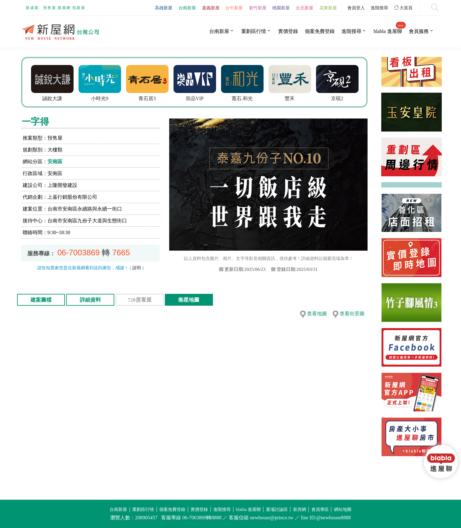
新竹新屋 (257, 7)
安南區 (54, 161)
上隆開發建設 (62, 185)
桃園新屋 (281, 7)
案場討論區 (277, 509)
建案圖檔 (41, 300)
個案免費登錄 (320, 31)
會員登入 (356, 7)
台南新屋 (187, 7)
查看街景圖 (352, 313)
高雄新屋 (163, 7)
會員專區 (320, 509)
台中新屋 (234, 7)
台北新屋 (304, 7)
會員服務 (419, 31)
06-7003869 (78, 252)
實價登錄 (288, 31)
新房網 (299, 509)
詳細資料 (90, 300)
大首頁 (403, 7)
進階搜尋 (379, 7)
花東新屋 (328, 7)
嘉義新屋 (210, 7)
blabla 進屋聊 (387, 31)
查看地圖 (317, 313)
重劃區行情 (253, 31)
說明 (136, 268)
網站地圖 (342, 509)
